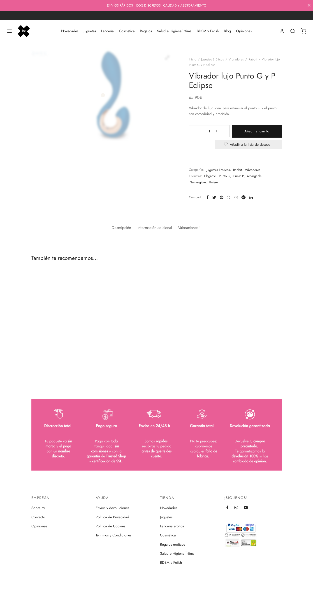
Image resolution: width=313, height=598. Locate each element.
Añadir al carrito (249, 133)
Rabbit (255, 61)
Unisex (216, 184)
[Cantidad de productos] (203, 133)
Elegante (212, 177)
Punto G (227, 177)
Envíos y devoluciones (112, 507)
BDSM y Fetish (208, 31)
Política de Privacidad (112, 517)
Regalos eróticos (172, 544)
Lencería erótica (172, 526)
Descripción (119, 228)
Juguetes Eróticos (215, 61)
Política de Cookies (110, 526)
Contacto (38, 517)
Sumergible (201, 184)
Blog (227, 31)
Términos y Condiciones (113, 535)
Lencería (107, 31)
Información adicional (155, 228)
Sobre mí (38, 507)
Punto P (241, 177)
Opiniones (244, 31)
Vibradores (238, 61)
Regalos (146, 31)
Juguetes (89, 31)
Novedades (69, 31)
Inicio (195, 61)
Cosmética (127, 31)
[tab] (119, 227)
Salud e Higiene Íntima (174, 31)
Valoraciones (193, 228)
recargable (257, 177)
